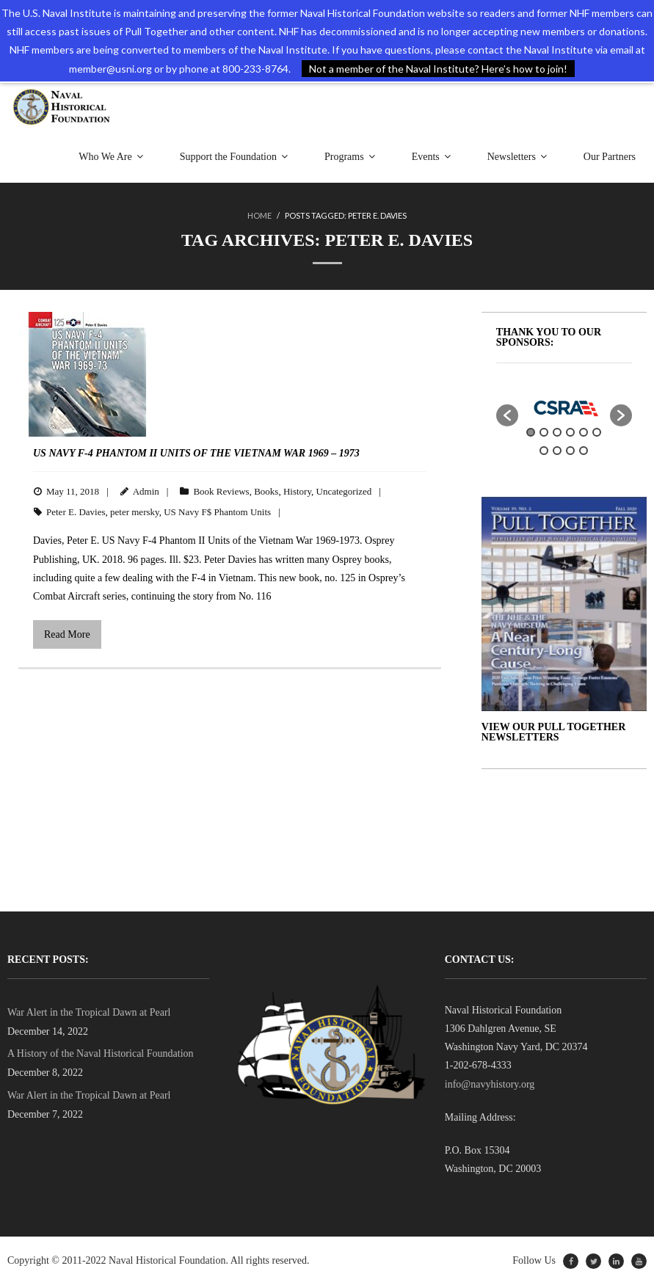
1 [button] (530, 432)
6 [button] (596, 432)
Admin (146, 491)
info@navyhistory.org (490, 1084)
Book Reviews (221, 491)
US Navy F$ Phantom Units (217, 511)
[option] (564, 408)
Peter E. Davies (76, 511)
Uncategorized (344, 491)
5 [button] (583, 432)
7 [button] (543, 450)
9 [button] (570, 450)
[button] (507, 415)
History (297, 491)
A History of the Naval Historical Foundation (100, 1053)
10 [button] (583, 450)
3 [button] (557, 432)
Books (266, 491)
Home (259, 215)
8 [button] (557, 450)
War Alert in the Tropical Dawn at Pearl (88, 1012)
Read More (67, 634)
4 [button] (570, 432)
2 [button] (543, 432)
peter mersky (134, 511)
